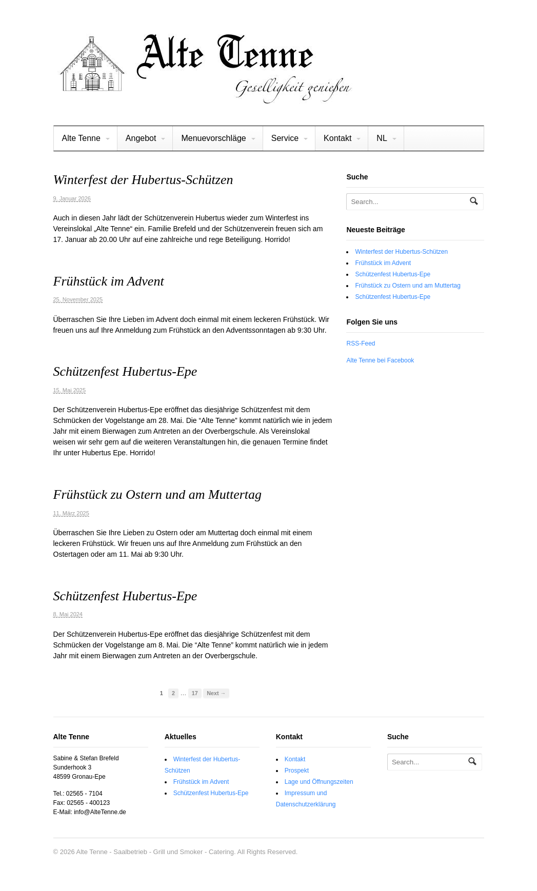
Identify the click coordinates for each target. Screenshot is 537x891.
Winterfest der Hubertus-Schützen (143, 179)
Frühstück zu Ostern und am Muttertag (157, 494)
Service (285, 138)
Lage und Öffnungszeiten (319, 781)
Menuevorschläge (213, 138)
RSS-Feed (360, 343)
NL (381, 138)
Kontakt (337, 138)
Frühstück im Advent (108, 281)
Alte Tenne (81, 138)
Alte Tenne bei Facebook (380, 360)
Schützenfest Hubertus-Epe (125, 371)
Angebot (141, 138)
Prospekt (297, 770)
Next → (216, 693)
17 (195, 693)
